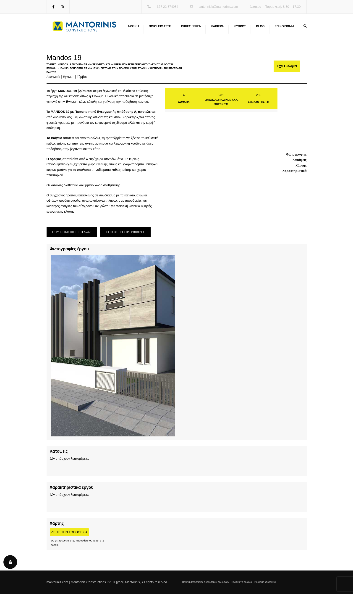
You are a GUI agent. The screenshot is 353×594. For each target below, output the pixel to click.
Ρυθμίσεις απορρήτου (265, 582)
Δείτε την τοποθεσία (69, 532)
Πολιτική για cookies (241, 582)
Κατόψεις (300, 160)
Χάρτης (300, 165)
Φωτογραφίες (296, 154)
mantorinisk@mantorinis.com (217, 6)
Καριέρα (217, 26)
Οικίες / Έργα (191, 26)
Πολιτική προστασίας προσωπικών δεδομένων (205, 582)
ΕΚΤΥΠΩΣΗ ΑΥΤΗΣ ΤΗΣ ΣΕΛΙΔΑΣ (71, 232)
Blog (260, 26)
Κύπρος (240, 26)
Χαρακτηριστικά (294, 171)
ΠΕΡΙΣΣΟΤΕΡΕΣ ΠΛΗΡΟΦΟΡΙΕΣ (125, 232)
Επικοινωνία (284, 26)
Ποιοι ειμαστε (160, 26)
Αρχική (133, 26)
